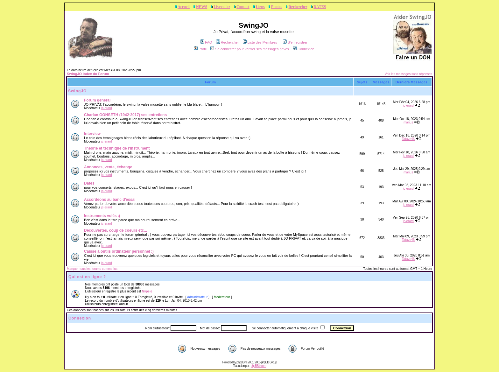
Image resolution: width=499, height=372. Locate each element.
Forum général (97, 100)
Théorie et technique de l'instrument (117, 148)
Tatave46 (408, 139)
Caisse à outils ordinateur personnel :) (119, 251)
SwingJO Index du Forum (88, 74)
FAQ (206, 42)
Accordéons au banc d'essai (110, 199)
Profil (200, 49)
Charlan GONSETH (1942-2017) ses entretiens (125, 115)
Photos (276, 6)
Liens (260, 6)
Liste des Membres (260, 42)
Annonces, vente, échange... (109, 167)
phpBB (240, 362)
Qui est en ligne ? (87, 277)
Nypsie (147, 291)
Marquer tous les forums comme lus (92, 268)
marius (408, 122)
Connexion (303, 49)
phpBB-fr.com (258, 366)
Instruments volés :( (102, 216)
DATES (319, 6)
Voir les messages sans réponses (408, 74)
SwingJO (77, 91)
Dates (89, 183)
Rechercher (297, 6)
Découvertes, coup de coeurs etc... (115, 230)
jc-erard (106, 108)
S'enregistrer (295, 42)
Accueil (184, 6)
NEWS (201, 6)
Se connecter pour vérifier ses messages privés (249, 49)
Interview (92, 133)
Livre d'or (222, 6)
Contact (243, 6)
